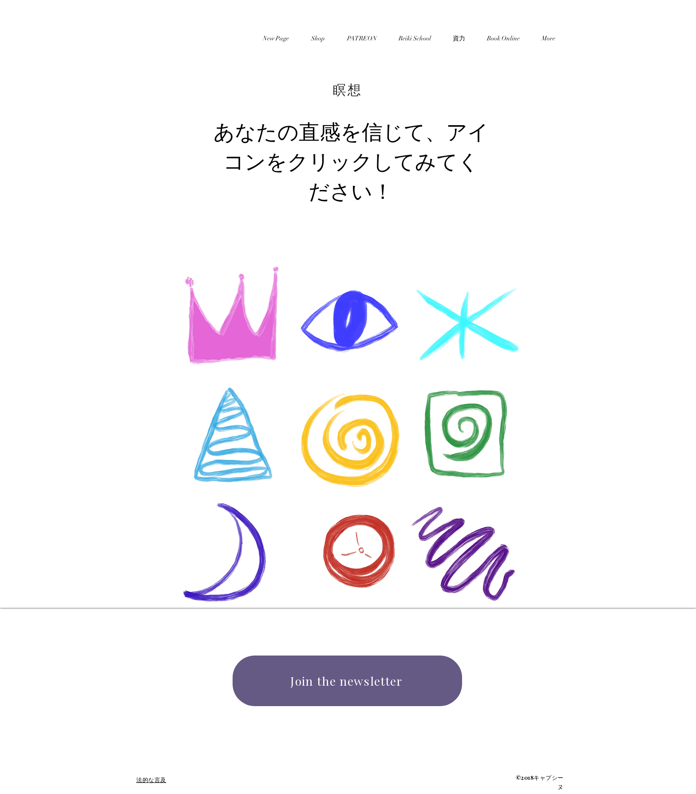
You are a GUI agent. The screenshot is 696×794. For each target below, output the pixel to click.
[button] (459, 35)
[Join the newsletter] (347, 681)
